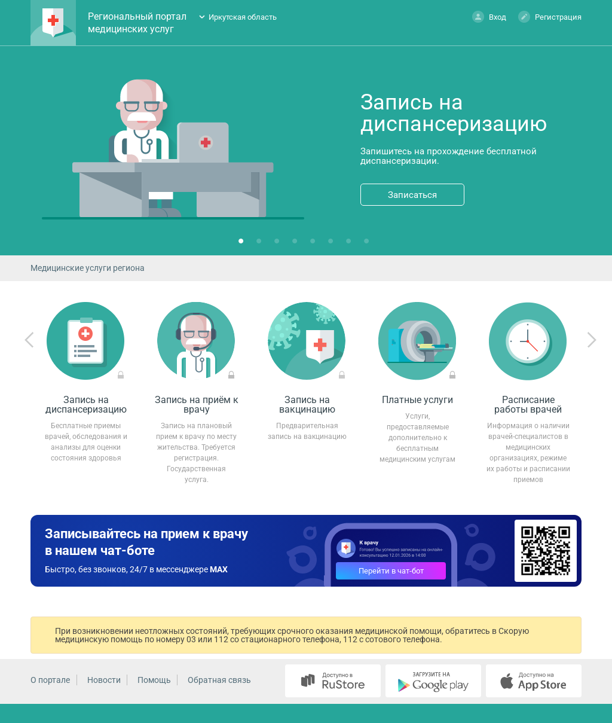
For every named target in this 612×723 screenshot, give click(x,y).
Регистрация (550, 16)
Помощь (154, 680)
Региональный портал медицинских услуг (137, 23)
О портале (50, 680)
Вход (489, 16)
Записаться (412, 195)
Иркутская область (243, 17)
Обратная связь (219, 680)
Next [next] (591, 340)
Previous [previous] (29, 340)
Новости (104, 680)
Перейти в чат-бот (391, 570)
